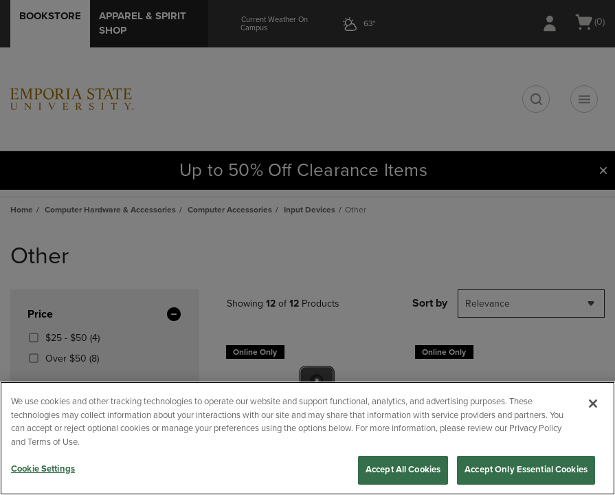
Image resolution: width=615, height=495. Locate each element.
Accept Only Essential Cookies (526, 469)
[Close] (593, 403)
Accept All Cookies (403, 469)
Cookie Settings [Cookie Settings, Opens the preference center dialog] (43, 468)
